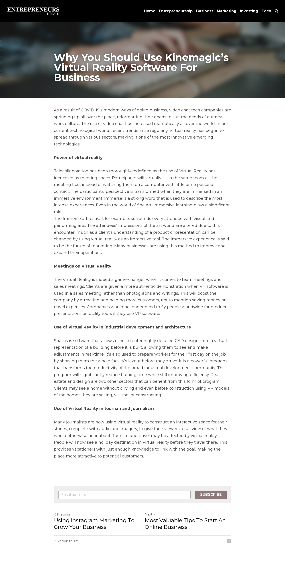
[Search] (276, 11)
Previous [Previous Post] (62, 514)
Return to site (66, 541)
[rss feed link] (229, 541)
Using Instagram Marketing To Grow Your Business (94, 523)
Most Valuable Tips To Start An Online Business (185, 523)
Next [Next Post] (150, 514)
